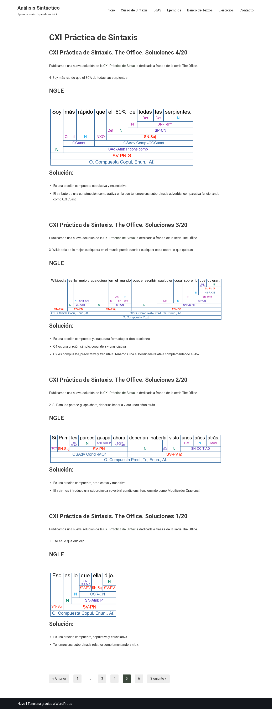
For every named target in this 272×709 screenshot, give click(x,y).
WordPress (64, 704)
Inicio (111, 10)
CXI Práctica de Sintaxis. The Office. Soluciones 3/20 (118, 224)
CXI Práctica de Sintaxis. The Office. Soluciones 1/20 (118, 516)
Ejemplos (174, 10)
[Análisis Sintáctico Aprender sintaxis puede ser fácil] (38, 10)
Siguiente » (158, 679)
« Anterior (59, 679)
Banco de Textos (200, 10)
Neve (21, 704)
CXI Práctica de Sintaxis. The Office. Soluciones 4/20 (118, 52)
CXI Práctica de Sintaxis (120, 66)
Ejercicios (226, 10)
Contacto (247, 10)
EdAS (157, 10)
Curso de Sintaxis (134, 10)
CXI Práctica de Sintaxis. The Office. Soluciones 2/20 (118, 379)
